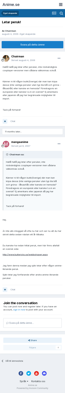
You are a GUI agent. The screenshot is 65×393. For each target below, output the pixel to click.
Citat (12, 121)
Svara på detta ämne (32, 44)
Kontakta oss (38, 381)
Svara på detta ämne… (20, 322)
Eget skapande (27, 34)
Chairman (10, 31)
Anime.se (10, 4)
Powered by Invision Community (32, 388)
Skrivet (23, 60)
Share (32, 340)
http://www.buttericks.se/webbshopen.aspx (25, 254)
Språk (24, 381)
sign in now (19, 309)
